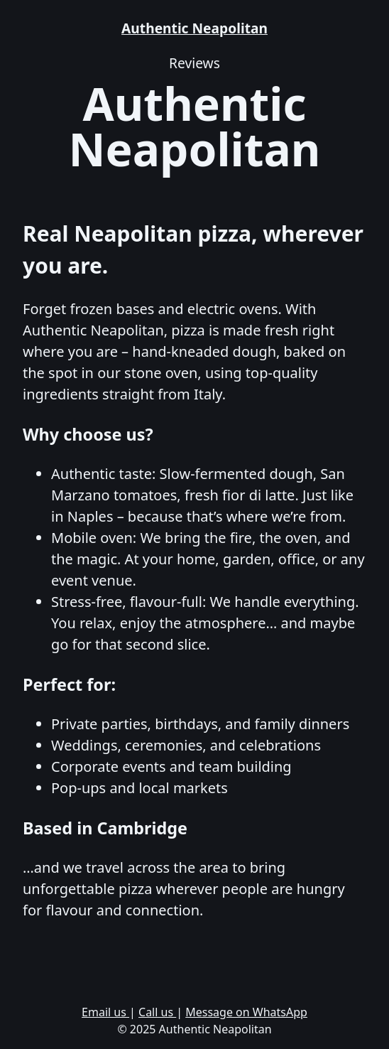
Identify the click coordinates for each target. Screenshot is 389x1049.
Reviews (194, 62)
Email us (105, 1012)
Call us (157, 1012)
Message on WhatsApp (246, 1012)
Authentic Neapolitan (194, 28)
